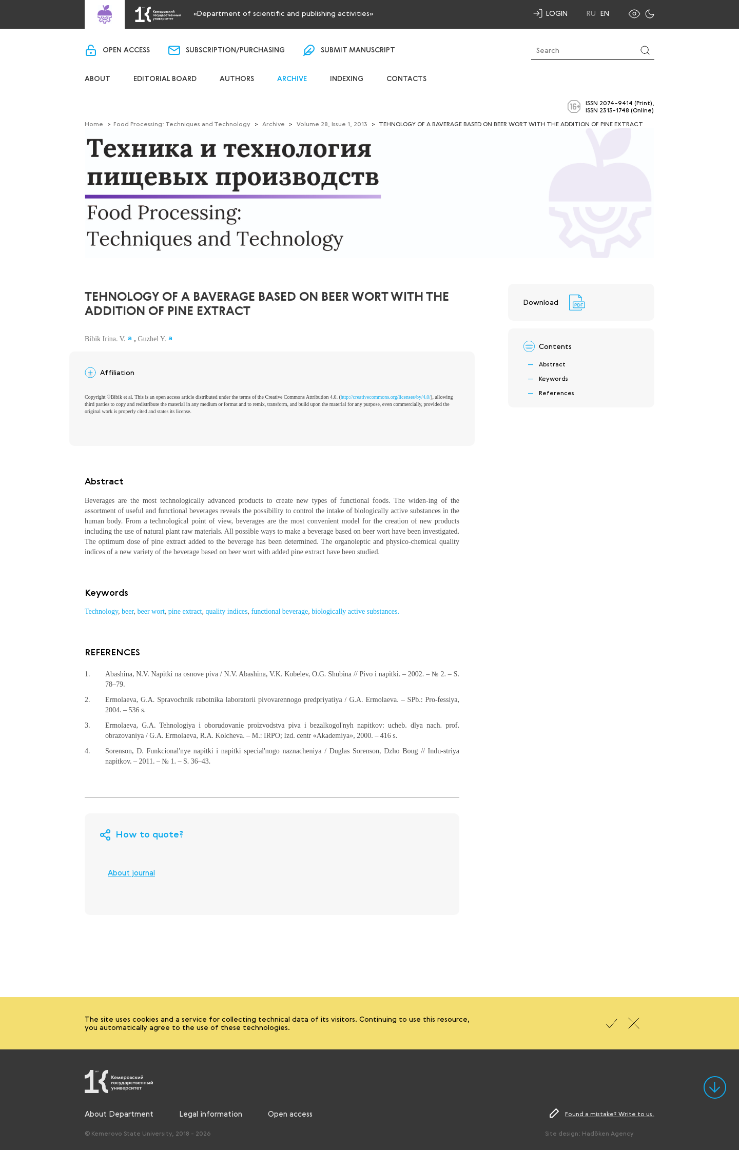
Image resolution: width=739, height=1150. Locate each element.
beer (128, 611)
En (604, 13)
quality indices (226, 611)
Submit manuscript (358, 50)
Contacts (406, 79)
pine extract (185, 611)
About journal (131, 872)
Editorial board (165, 79)
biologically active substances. (355, 611)
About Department (119, 1113)
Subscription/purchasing (235, 50)
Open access (126, 50)
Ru (591, 13)
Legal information (210, 1113)
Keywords (553, 378)
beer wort (151, 611)
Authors (237, 79)
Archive (292, 79)
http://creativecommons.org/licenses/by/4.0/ (386, 397)
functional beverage (279, 611)
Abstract (552, 364)
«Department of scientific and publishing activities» (283, 13)
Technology (101, 611)
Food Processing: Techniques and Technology (181, 124)
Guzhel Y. (152, 339)
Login (557, 13)
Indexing (346, 79)
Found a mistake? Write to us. (609, 1113)
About (97, 79)
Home (94, 124)
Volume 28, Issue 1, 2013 (332, 124)
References (556, 392)
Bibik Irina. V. (105, 339)
